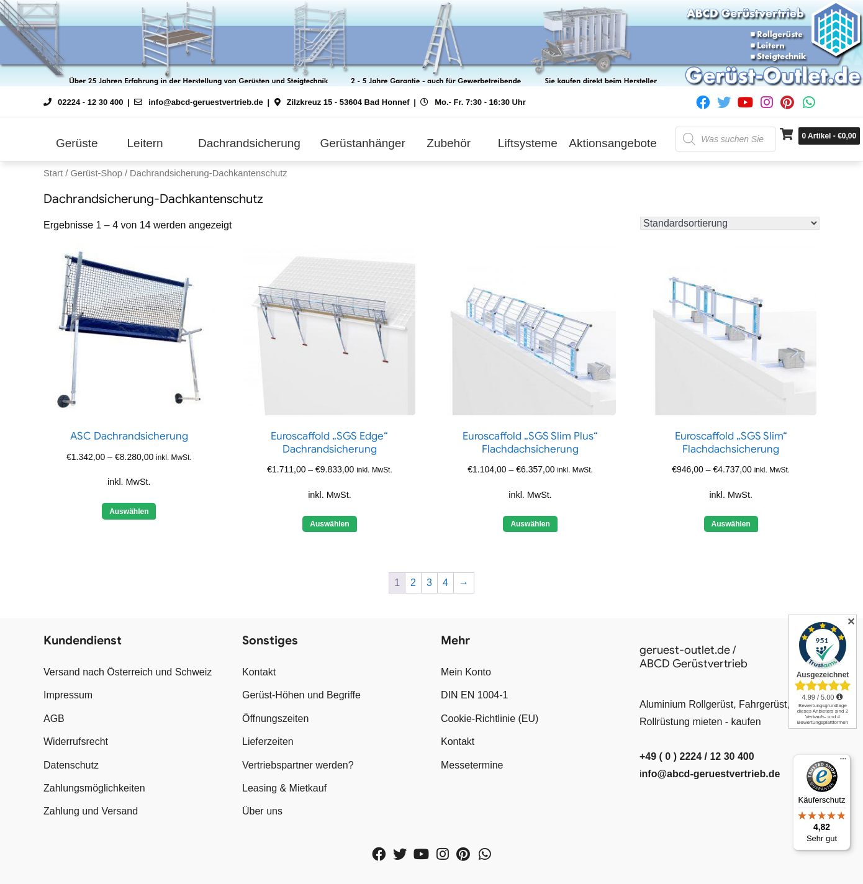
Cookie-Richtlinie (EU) (489, 718)
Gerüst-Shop (96, 173)
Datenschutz (71, 765)
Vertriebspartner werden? (298, 765)
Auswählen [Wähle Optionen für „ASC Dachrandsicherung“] (128, 511)
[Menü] (843, 761)
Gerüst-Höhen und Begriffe (301, 695)
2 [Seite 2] (413, 582)
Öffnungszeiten (275, 718)
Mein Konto (466, 672)
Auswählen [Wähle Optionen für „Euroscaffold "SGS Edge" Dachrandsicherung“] (329, 524)
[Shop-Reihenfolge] (730, 223)
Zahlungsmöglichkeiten (94, 788)
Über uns (262, 811)
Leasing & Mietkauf (284, 788)
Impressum (68, 695)
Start (53, 173)
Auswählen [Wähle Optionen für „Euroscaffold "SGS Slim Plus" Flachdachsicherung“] (529, 524)
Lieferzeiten (268, 741)
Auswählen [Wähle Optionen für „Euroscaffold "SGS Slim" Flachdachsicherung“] (731, 524)
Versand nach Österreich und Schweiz (127, 672)
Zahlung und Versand (90, 811)
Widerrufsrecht (75, 741)
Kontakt (259, 672)
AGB (54, 718)
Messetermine (472, 765)
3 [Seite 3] (429, 582)
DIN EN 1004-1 (474, 695)
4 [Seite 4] (445, 582)
